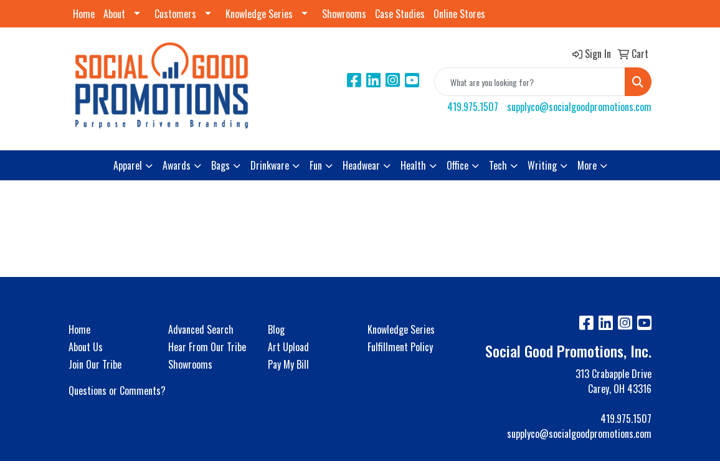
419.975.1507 (472, 106)
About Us (86, 346)
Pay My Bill (288, 364)
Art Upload (288, 346)
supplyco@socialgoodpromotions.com (579, 106)
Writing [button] (542, 165)
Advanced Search (201, 329)
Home (84, 13)
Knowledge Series (259, 13)
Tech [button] (498, 165)
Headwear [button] (361, 165)
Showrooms (344, 13)
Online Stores (459, 13)
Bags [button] (220, 165)
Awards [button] (177, 165)
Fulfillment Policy (400, 346)
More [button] (587, 165)
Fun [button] (316, 165)
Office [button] (457, 165)
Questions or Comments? (117, 390)
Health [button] (413, 165)
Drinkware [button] (269, 165)
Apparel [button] (127, 165)
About (114, 13)
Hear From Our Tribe (207, 346)
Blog (276, 329)
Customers (175, 13)
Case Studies (400, 13)
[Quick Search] (529, 81)
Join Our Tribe (95, 364)
